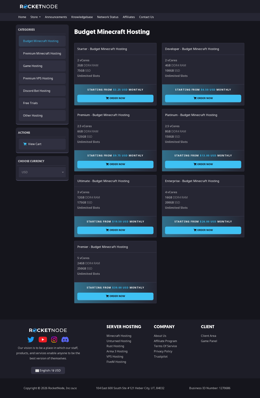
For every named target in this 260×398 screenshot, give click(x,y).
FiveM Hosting (116, 362)
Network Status (107, 17)
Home (22, 17)
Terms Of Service (165, 346)
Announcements (56, 17)
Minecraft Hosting (119, 336)
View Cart (32, 144)
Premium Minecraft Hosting (42, 53)
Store (34, 17)
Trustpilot (161, 356)
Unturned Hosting (119, 341)
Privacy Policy (163, 351)
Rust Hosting (115, 346)
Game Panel (209, 341)
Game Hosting (32, 66)
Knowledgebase (82, 17)
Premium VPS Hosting (38, 78)
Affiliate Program (165, 341)
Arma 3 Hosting (117, 351)
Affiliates (129, 17)
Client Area (208, 336)
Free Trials (30, 103)
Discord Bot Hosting (36, 91)
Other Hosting (32, 115)
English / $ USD (48, 370)
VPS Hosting (115, 356)
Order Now (115, 98)
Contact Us (146, 17)
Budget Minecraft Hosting (40, 41)
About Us (160, 336)
